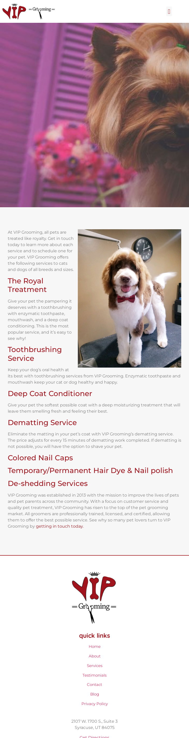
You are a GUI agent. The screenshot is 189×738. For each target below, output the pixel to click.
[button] (169, 11)
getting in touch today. (60, 526)
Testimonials (94, 675)
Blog (94, 694)
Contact (94, 684)
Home (95, 646)
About (95, 656)
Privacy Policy (94, 703)
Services (94, 665)
